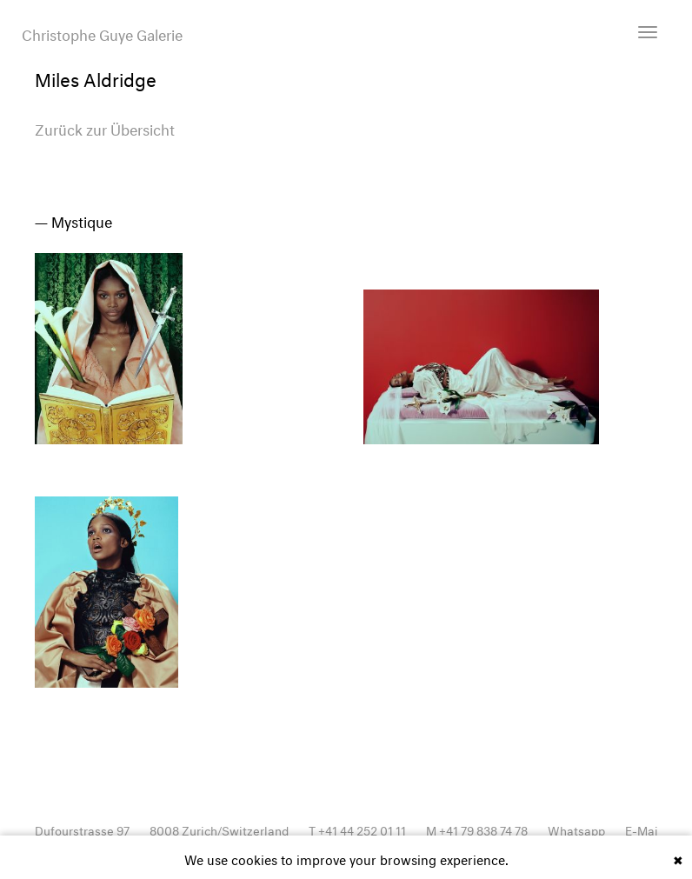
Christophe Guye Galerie (102, 33)
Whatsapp (576, 829)
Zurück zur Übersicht (105, 127)
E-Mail (643, 829)
